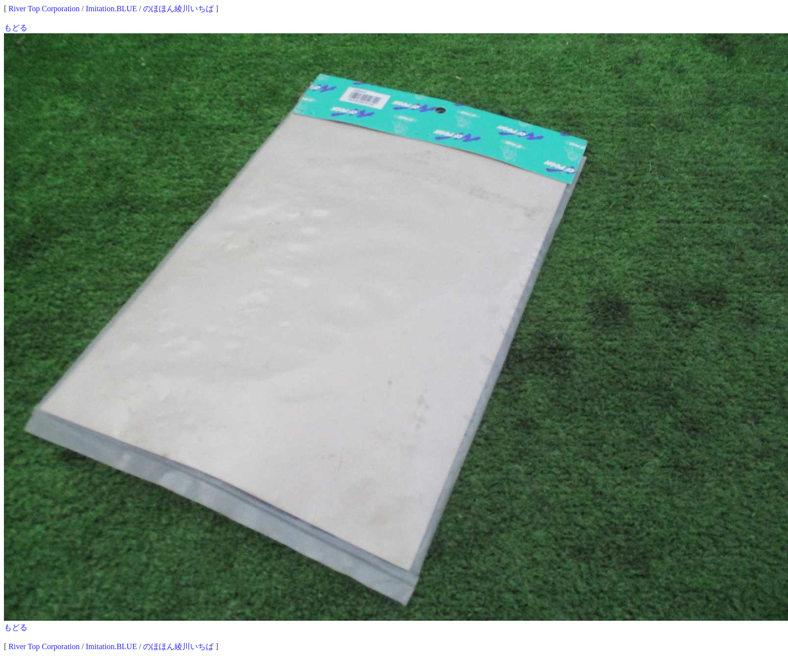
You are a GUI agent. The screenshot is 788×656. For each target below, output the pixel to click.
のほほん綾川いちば (178, 8)
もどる (15, 27)
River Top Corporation (43, 8)
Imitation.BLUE (111, 8)
